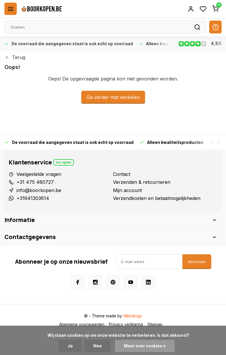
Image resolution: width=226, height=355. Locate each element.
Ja (70, 346)
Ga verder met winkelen (113, 97)
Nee (97, 346)
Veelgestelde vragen (38, 174)
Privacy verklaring (126, 324)
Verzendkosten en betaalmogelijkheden (156, 198)
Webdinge (132, 316)
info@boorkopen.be (38, 190)
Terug (14, 57)
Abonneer (197, 261)
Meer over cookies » (145, 346)
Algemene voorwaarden (81, 324)
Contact (121, 174)
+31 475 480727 (35, 182)
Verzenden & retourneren (141, 182)
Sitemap (154, 324)
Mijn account (127, 190)
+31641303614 (32, 198)
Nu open (63, 162)
